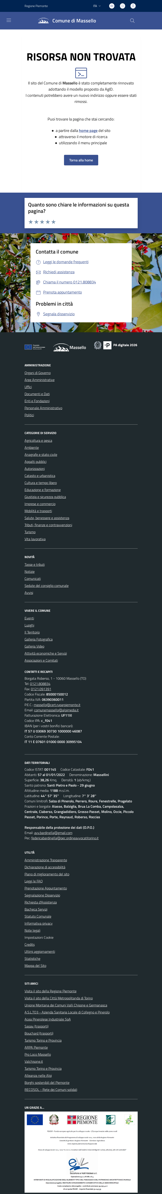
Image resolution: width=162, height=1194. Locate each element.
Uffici (28, 386)
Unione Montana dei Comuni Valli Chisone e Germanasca (66, 1005)
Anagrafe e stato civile (41, 454)
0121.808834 (40, 683)
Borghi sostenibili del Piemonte (47, 1082)
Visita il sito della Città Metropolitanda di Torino (59, 998)
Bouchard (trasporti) (39, 1033)
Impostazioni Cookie (39, 937)
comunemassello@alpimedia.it (56, 710)
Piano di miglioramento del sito (47, 874)
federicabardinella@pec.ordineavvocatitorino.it (65, 838)
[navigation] (8, 20)
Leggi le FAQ (34, 881)
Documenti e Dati (37, 393)
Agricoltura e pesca (38, 440)
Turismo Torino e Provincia (43, 1040)
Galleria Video (34, 646)
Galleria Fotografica (39, 639)
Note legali (32, 930)
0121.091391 (41, 689)
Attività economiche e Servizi (46, 653)
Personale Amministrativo (43, 408)
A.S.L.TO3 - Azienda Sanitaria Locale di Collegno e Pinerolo (67, 1012)
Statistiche (32, 958)
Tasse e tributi (35, 564)
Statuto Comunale (38, 916)
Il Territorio (32, 632)
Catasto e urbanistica (40, 475)
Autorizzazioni (35, 468)
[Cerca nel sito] (132, 20)
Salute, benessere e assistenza (47, 517)
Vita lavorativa (35, 539)
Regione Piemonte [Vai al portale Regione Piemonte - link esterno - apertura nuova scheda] (36, 6)
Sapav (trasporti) (36, 1026)
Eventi (29, 618)
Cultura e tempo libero (41, 482)
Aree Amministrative (40, 379)
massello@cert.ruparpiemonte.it (57, 704)
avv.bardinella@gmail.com (53, 832)
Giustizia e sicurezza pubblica (45, 496)
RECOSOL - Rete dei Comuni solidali (51, 1089)
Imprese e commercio (40, 503)
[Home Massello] (65, 20)
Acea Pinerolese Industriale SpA (48, 1019)
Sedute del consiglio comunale (47, 585)
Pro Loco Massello (38, 1054)
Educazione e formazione (43, 489)
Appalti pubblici (35, 461)
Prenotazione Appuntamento (46, 888)
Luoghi (29, 625)
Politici (29, 415)
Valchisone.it (34, 1061)
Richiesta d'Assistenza (41, 902)
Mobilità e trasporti (38, 510)
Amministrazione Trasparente (46, 860)
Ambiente (32, 447)
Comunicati (33, 578)
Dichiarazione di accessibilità (45, 867)
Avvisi (29, 592)
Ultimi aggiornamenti (40, 951)
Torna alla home (81, 160)
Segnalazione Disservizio (42, 895)
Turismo (30, 532)
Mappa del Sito (35, 965)
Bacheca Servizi (36, 909)
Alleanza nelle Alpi (38, 1075)
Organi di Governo (38, 372)
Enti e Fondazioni (37, 400)
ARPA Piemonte (36, 1047)
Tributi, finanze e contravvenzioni (48, 525)
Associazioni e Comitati (41, 660)
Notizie (30, 571)
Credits (30, 944)
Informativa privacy (39, 923)
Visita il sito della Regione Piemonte (51, 991)
